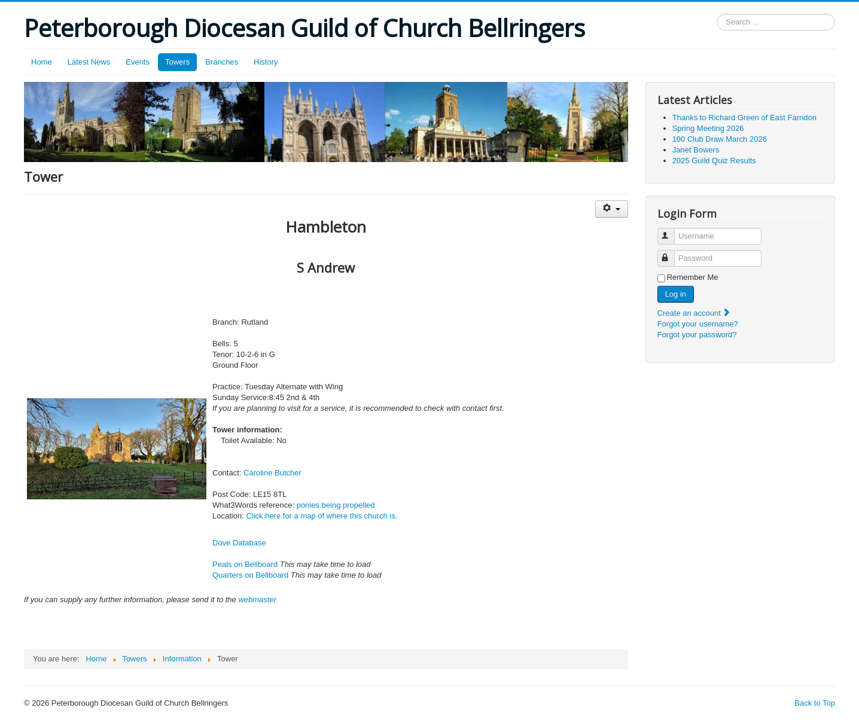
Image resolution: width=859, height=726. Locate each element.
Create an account (694, 313)
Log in (675, 293)
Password (671, 253)
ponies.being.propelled (336, 505)
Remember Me (692, 277)
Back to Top (814, 702)
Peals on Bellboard (245, 564)
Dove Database (239, 542)
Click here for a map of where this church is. (321, 515)
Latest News (89, 61)
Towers (177, 61)
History (266, 61)
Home (41, 61)
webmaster (257, 599)
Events (138, 61)
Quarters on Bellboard (250, 575)
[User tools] (611, 209)
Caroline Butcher (272, 472)
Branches (221, 61)
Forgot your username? (697, 323)
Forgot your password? (697, 334)
